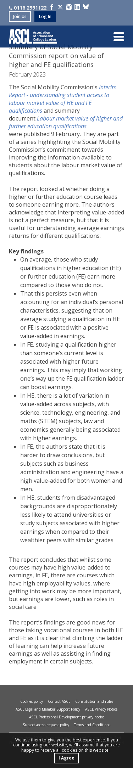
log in (45, 16)
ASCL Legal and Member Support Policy (48, 709)
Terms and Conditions (92, 724)
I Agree (66, 758)
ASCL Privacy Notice (101, 709)
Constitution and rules (94, 701)
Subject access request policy (46, 724)
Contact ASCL (59, 701)
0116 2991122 (27, 7)
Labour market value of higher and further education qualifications (66, 122)
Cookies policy (31, 701)
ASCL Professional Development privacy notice (66, 716)
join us (20, 16)
